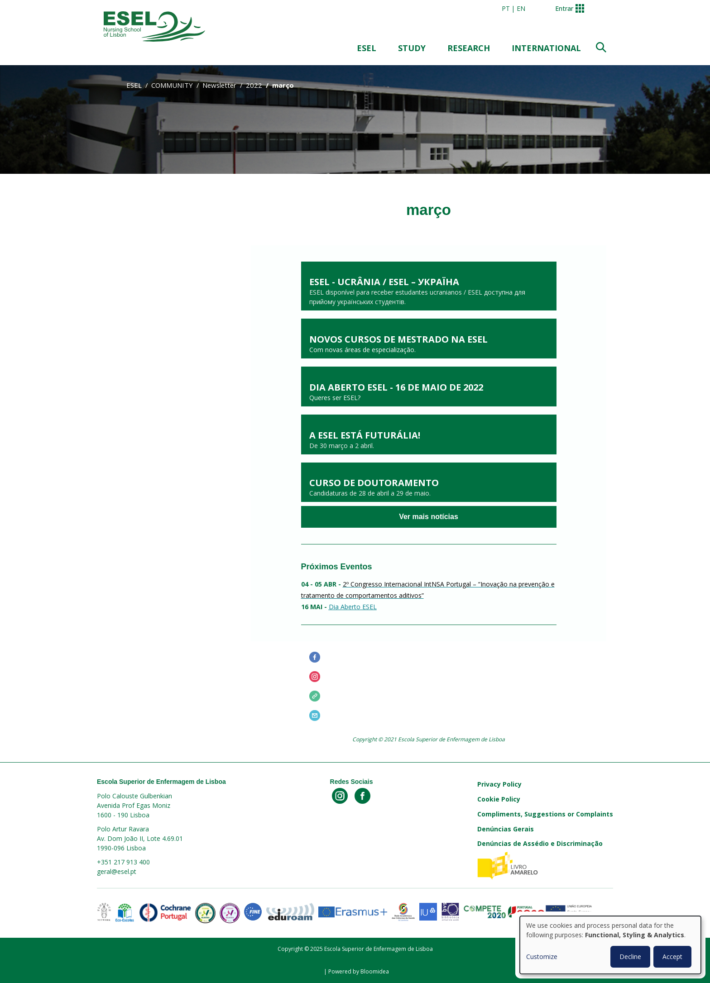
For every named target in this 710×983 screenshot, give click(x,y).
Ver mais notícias (428, 516)
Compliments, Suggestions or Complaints (545, 814)
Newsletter (219, 85)
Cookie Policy (498, 799)
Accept (672, 956)
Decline (630, 956)
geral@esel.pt (116, 871)
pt (506, 8)
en (521, 8)
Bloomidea (374, 971)
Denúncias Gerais (505, 829)
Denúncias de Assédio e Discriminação (540, 843)
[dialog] (610, 945)
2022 (254, 85)
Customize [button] (541, 956)
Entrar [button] (564, 8)
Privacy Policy (499, 784)
